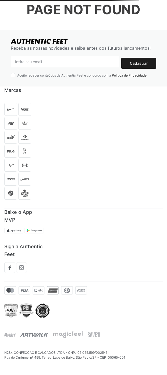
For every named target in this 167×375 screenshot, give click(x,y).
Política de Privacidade (129, 75)
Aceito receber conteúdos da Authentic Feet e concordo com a (82, 75)
